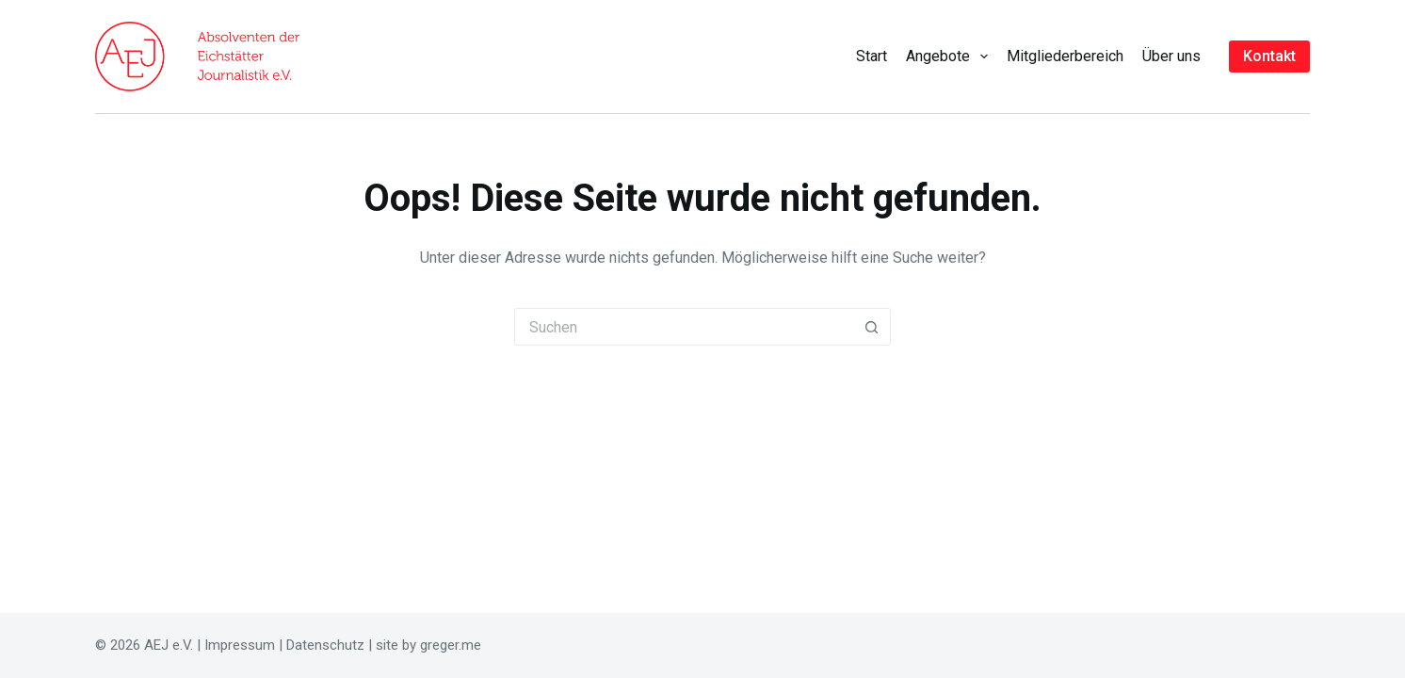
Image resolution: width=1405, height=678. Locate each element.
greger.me (450, 645)
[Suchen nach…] (683, 327)
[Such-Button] (872, 327)
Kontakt (1269, 56)
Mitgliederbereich (1065, 56)
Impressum (239, 645)
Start (871, 56)
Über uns (1171, 56)
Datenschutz (325, 645)
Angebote (950, 56)
